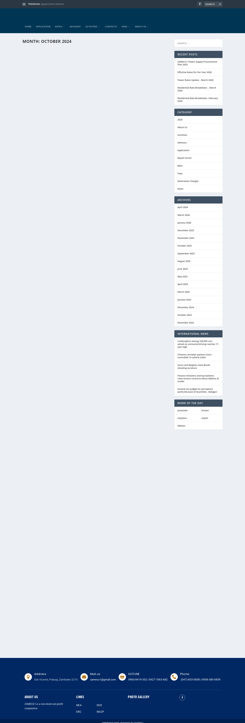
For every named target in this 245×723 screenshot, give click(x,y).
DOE (99, 700)
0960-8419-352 (137, 674)
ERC (78, 707)
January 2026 (184, 217)
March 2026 (184, 210)
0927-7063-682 (158, 674)
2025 (180, 114)
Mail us (95, 669)
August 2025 (184, 256)
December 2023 (186, 317)
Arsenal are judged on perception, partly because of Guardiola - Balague (197, 386)
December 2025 (186, 225)
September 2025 (186, 248)
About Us (140, 22)
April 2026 (183, 202)
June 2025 (183, 264)
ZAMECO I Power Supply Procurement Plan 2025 (197, 58)
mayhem (182, 413)
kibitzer (181, 421)
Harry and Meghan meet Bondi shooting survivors (194, 362)
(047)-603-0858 (190, 674)
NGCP (100, 707)
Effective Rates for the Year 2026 (195, 67)
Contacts (111, 22)
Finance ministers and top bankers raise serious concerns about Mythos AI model (198, 373)
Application (43, 22)
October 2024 (185, 310)
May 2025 (183, 271)
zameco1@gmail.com (103, 674)
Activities (91, 22)
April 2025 (183, 279)
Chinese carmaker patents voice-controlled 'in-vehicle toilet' (195, 351)
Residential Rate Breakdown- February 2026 (198, 95)
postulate (183, 405)
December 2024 (186, 302)
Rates (58, 22)
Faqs (124, 22)
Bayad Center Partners (52, 4)
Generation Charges (188, 176)
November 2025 (186, 233)
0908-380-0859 (211, 674)
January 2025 (184, 294)
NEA (79, 700)
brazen (205, 405)
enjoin (205, 413)
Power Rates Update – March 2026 (195, 75)
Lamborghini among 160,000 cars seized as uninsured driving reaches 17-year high (198, 339)
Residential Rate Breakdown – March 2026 (197, 84)
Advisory (75, 22)
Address (40, 669)
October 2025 (185, 240)
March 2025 (184, 287)
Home (28, 22)
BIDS (180, 161)
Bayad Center (185, 153)
